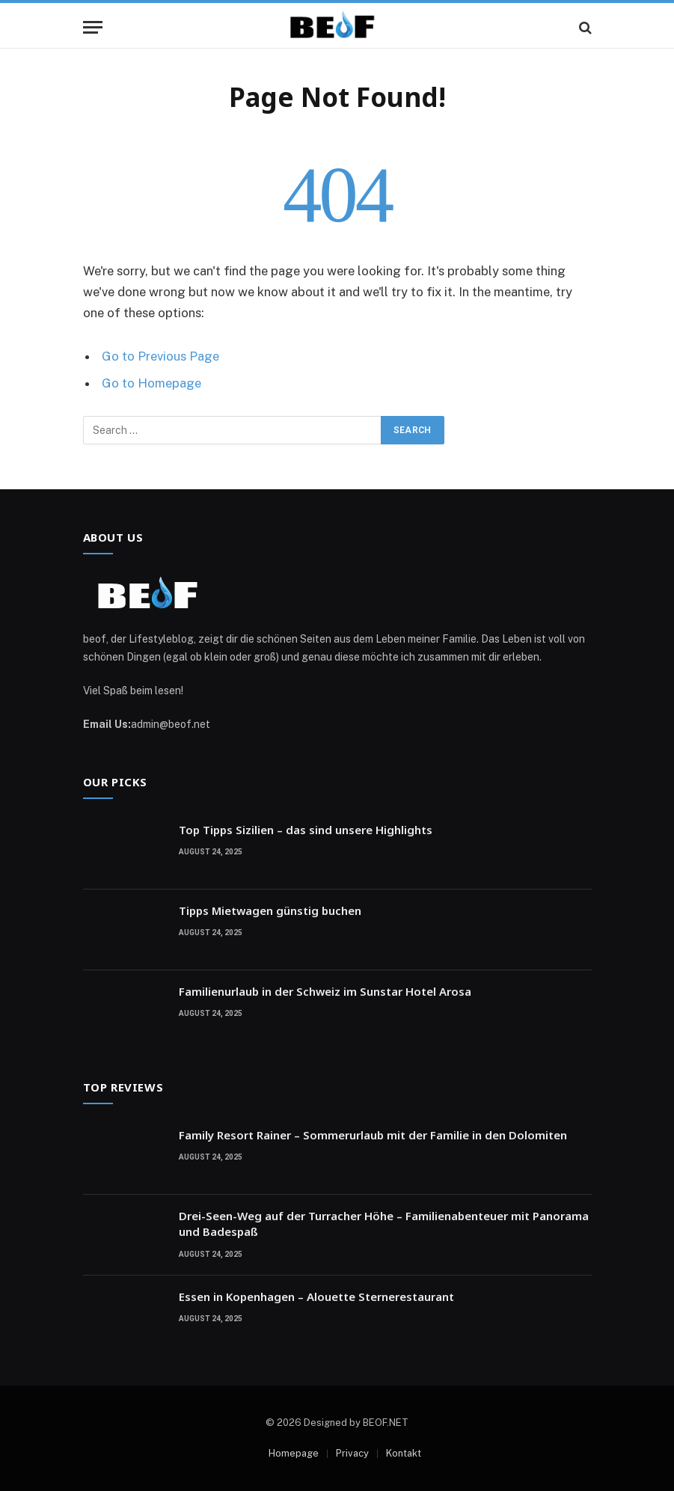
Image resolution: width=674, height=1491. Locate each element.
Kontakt (403, 1453)
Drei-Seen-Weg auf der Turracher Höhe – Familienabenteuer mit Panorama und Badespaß (384, 1223)
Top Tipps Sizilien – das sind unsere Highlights (305, 829)
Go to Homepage (151, 383)
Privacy (352, 1453)
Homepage (294, 1453)
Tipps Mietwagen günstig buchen (270, 910)
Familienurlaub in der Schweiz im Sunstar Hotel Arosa (325, 991)
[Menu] (92, 27)
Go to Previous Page (160, 356)
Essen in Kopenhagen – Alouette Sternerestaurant (316, 1296)
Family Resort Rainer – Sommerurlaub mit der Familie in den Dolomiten (373, 1134)
